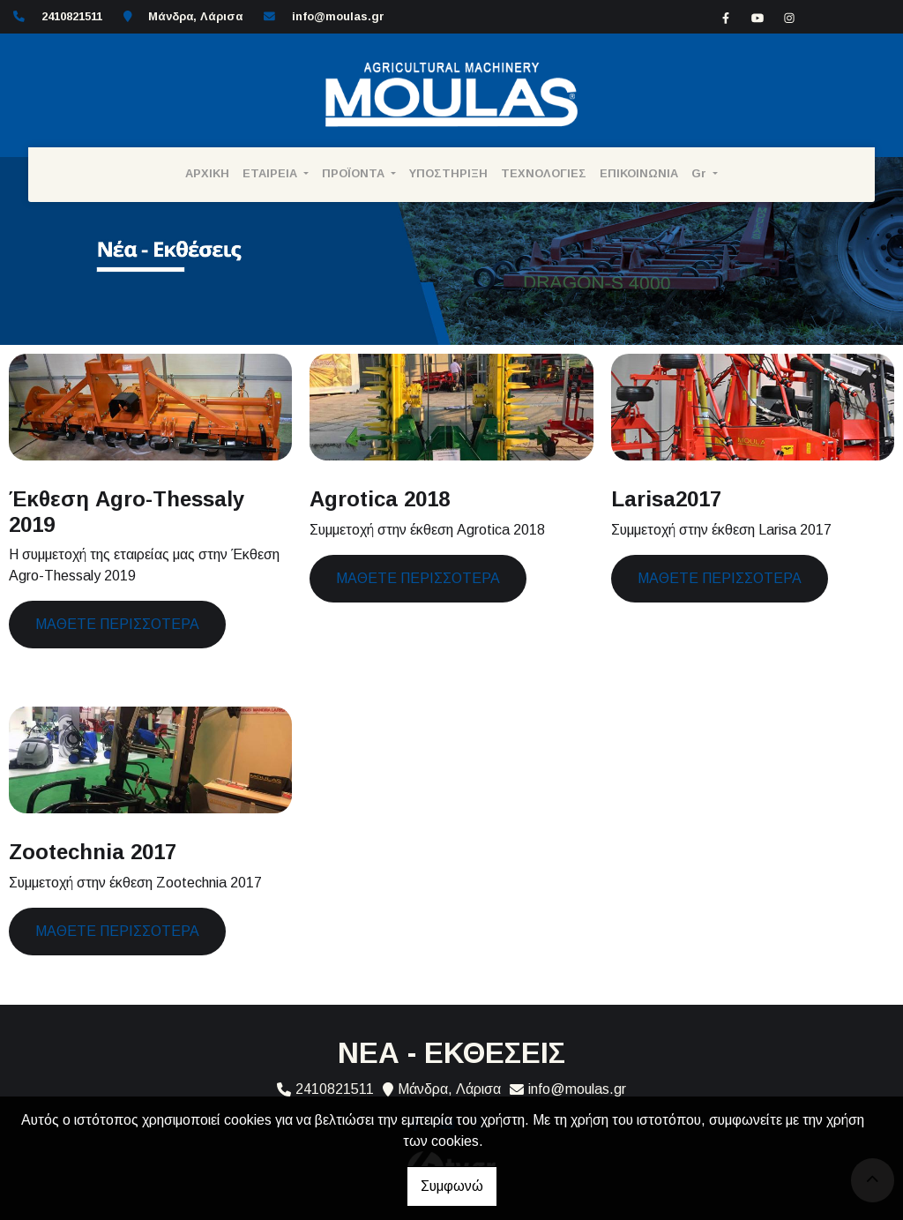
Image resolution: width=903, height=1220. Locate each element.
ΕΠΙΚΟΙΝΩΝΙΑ (639, 173)
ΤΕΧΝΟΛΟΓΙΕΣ (543, 173)
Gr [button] (700, 173)
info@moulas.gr (338, 16)
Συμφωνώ (452, 1186)
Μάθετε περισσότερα (117, 624)
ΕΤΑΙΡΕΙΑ (272, 173)
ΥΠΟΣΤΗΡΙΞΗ (448, 173)
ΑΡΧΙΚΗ (207, 173)
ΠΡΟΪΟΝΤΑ (355, 173)
